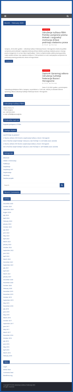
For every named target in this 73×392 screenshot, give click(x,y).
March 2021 (7, 274)
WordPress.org (7, 375)
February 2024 (7, 221)
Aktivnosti (6, 158)
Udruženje (6, 175)
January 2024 (7, 224)
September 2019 (8, 300)
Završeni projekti (8, 178)
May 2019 (6, 303)
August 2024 (7, 212)
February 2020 (7, 288)
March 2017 (7, 332)
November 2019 (8, 294)
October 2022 (7, 247)
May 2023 (6, 236)
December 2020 (8, 280)
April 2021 (6, 271)
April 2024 (6, 218)
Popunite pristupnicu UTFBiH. (12, 124)
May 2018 (6, 315)
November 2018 (8, 306)
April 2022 (6, 256)
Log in (5, 367)
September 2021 (8, 265)
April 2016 (6, 350)
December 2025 (8, 203)
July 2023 (6, 230)
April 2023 (6, 239)
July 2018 (6, 309)
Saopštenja (46, 29)
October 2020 (7, 285)
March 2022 (7, 259)
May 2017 (6, 329)
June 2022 (6, 253)
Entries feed (7, 369)
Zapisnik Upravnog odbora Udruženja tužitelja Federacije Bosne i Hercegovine (55, 77)
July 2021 (6, 268)
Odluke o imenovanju (9, 161)
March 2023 (7, 241)
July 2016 (6, 341)
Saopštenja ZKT (8, 169)
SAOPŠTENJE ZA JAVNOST (11, 135)
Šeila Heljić (54, 45)
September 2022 (8, 250)
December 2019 (8, 291)
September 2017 (8, 323)
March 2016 (7, 353)
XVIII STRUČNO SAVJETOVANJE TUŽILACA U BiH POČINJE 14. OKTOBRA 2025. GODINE (30, 141)
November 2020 (8, 282)
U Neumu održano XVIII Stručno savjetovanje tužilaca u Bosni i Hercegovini (26, 138)
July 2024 (6, 215)
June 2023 (6, 233)
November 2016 (8, 335)
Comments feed (8, 372)
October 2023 (7, 227)
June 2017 (6, 326)
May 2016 (6, 347)
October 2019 (7, 297)
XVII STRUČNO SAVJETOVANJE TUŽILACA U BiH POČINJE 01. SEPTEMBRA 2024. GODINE (30, 147)
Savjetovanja (7, 172)
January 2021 (7, 277)
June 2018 (6, 312)
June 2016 (6, 344)
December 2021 (8, 262)
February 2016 (7, 356)
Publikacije (6, 164)
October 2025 (7, 206)
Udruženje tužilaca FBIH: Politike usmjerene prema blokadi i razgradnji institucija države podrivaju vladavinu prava (55, 37)
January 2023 (7, 244)
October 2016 (7, 338)
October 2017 (7, 320)
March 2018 (7, 318)
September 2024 (8, 209)
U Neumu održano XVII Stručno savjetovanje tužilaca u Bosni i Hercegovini (26, 144)
